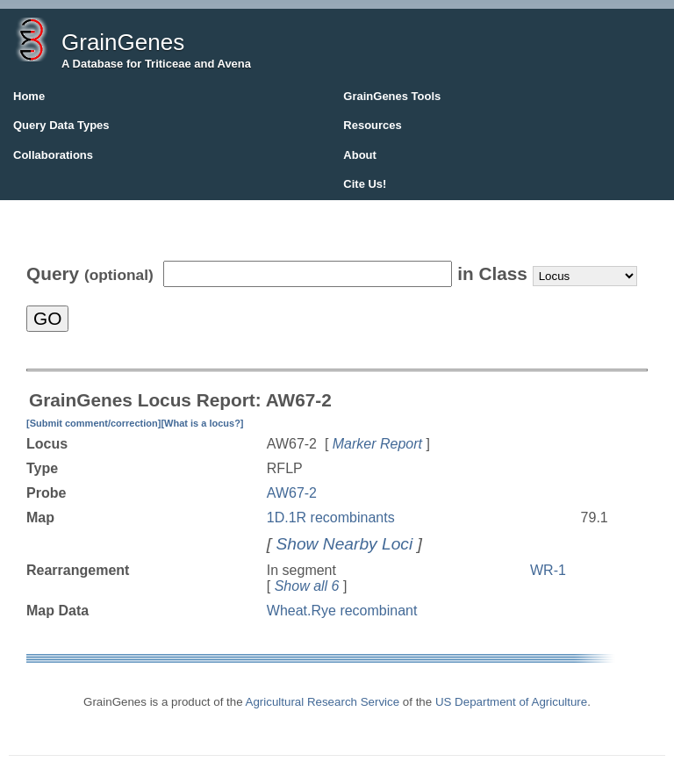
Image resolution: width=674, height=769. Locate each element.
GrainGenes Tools (392, 96)
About (359, 155)
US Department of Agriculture (511, 701)
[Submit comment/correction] (93, 423)
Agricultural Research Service (323, 701)
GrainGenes (122, 42)
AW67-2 (292, 492)
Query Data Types (61, 125)
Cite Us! (364, 183)
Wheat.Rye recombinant (342, 610)
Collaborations (53, 155)
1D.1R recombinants (331, 517)
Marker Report (377, 443)
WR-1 (548, 570)
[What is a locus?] (202, 423)
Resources (372, 125)
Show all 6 (307, 586)
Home (29, 96)
